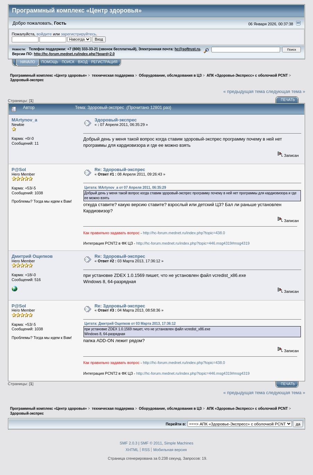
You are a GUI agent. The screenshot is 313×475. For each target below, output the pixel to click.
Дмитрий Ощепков (32, 256)
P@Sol (19, 169)
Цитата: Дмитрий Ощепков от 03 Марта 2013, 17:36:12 (129, 323)
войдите (44, 34)
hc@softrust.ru (187, 49)
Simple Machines (178, 443)
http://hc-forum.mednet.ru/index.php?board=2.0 (74, 54)
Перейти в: (176, 424)
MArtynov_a (24, 119)
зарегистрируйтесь (78, 34)
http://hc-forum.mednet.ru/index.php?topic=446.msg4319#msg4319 (193, 243)
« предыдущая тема (244, 91)
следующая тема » (285, 91)
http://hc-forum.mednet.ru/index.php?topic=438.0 (184, 233)
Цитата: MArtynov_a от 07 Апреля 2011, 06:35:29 (125, 187)
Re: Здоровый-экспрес (120, 169)
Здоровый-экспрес (116, 119)
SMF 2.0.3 (128, 443)
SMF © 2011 (151, 443)
